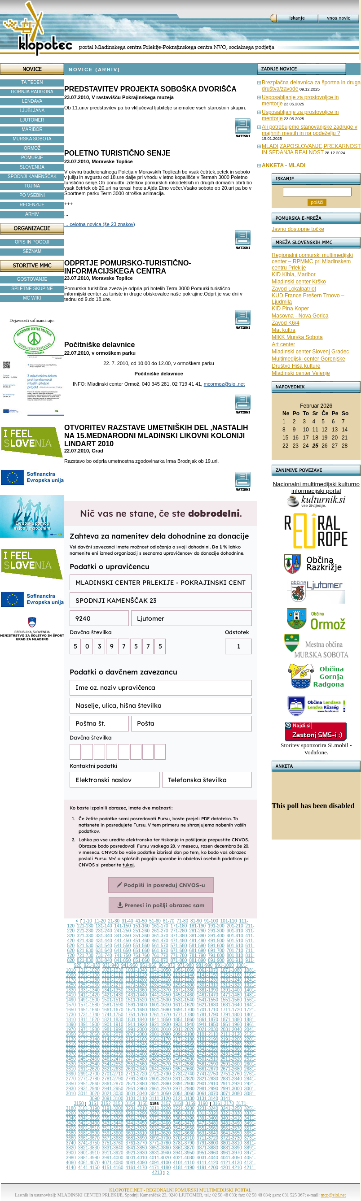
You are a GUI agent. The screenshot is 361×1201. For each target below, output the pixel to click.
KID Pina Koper (290, 308)
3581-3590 (89, 1133)
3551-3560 (207, 1128)
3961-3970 (231, 1152)
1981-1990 (112, 1029)
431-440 (104, 940)
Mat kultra (283, 330)
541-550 (122, 945)
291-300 (216, 930)
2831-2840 (231, 1078)
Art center (283, 344)
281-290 (197, 930)
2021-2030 (207, 1029)
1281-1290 (160, 985)
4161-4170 (136, 1167)
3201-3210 (136, 1108)
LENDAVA (32, 101)
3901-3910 (89, 1152)
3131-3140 (207, 1098)
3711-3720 (207, 1138)
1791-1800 (231, 1014)
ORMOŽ (32, 148)
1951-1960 (231, 1024)
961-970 (166, 965)
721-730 (85, 955)
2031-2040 (231, 1029)
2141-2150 (112, 1039)
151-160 (141, 925)
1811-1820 (89, 1019)
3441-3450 (136, 1123)
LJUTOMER (32, 119)
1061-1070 (207, 970)
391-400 (216, 935)
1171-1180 (89, 980)
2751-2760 (231, 1073)
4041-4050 (231, 1157)
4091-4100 (160, 1162)
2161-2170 (160, 1039)
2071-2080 (136, 1034)
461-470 (160, 940)
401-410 (235, 935)
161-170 (160, 925)
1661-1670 (112, 1009)
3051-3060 (183, 1093)
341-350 (122, 935)
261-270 (160, 930)
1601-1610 (160, 1004)
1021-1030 (112, 970)
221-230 (85, 930)
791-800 (216, 955)
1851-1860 (183, 1019)
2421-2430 (207, 1054)
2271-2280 (231, 1044)
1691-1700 (183, 1009)
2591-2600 (231, 1064)
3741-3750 (89, 1142)
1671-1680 (136, 1009)
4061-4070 (89, 1162)
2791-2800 (136, 1078)
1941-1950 (207, 1024)
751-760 (141, 955)
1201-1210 (160, 980)
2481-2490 (160, 1059)
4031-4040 (207, 1157)
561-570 (160, 945)
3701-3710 (183, 1138)
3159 (190, 1103)
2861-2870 (112, 1083)
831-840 (104, 960)
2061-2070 (112, 1034)
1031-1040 (136, 970)
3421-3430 (89, 1123)
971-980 (185, 965)
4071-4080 (112, 1162)
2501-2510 (207, 1059)
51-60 (155, 920)
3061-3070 (207, 1093)
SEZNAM (32, 251)
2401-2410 (160, 1054)
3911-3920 (112, 1152)
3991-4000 (112, 1157)
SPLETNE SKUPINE (32, 288)
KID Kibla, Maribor (293, 274)
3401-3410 (231, 1118)
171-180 (179, 925)
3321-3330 (231, 1113)
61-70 (169, 920)
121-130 (85, 925)
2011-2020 (183, 1029)
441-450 (122, 940)
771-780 (179, 955)
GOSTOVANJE (32, 279)
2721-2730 (160, 1073)
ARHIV (32, 214)
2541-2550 (112, 1064)
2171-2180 (183, 1039)
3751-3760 (112, 1142)
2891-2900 (183, 1083)
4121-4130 (231, 1162)
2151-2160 (136, 1039)
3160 (202, 1103)
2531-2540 (89, 1064)
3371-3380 (160, 1118)
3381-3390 (183, 1118)
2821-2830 (207, 1078)
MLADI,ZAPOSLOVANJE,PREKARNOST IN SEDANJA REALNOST (311, 149)
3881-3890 (231, 1147)
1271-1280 (136, 985)
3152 (105, 1103)
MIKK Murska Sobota (297, 337)
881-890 (197, 960)
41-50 (141, 920)
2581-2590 (207, 1064)
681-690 (197, 950)
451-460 (141, 940)
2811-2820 (183, 1078)
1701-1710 (207, 1009)
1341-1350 (112, 990)
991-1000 (224, 965)
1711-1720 (231, 1009)
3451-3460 (160, 1123)
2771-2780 (89, 1078)
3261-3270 (89, 1113)
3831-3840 (112, 1147)
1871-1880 (231, 1019)
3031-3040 (136, 1093)
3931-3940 (160, 1152)
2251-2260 (183, 1044)
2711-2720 (136, 1073)
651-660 (141, 950)
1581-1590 (112, 1004)
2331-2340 (183, 1049)
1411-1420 (89, 994)
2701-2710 (112, 1073)
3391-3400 (207, 1118)
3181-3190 (89, 1108)
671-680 (179, 950)
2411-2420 (183, 1054)
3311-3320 (207, 1113)
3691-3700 (160, 1138)
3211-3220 (160, 1108)
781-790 (197, 955)
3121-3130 (183, 1098)
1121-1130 (160, 975)
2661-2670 (207, 1068)
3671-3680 (112, 1138)
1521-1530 (160, 999)
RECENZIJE (32, 204)
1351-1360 (136, 990)
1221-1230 (207, 980)
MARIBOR (32, 129)
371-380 (179, 935)
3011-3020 (89, 1093)
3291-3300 (160, 1113)
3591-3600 (112, 1133)
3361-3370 (136, 1118)
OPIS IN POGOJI (32, 241)
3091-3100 (112, 1098)
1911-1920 (136, 1024)
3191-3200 (112, 1108)
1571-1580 (89, 1004)
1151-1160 (231, 975)
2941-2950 (112, 1088)
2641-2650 (160, 1068)
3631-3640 (207, 1133)
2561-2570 (160, 1064)
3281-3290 (136, 1113)
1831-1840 (136, 1019)
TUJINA (32, 185)
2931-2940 (89, 1088)
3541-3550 (183, 1128)
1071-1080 (231, 970)
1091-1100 (89, 975)
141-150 (122, 925)
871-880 (179, 960)
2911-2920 (231, 1083)
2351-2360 (231, 1049)
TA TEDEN (32, 82)
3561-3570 (231, 1128)
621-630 (85, 950)
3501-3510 (89, 1128)
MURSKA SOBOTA (32, 138)
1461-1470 (207, 994)
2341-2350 (207, 1049)
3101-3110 (136, 1098)
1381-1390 (207, 990)
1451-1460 (183, 994)
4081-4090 (136, 1162)
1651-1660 (89, 1009)
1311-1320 (231, 985)
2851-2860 (89, 1083)
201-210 (235, 925)
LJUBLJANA (32, 110)
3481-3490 (231, 1123)
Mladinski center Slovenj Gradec (310, 351)
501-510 (235, 940)
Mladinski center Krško (299, 281)
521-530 (85, 945)
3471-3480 (207, 1123)
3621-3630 (183, 1133)
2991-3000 (231, 1088)
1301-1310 (207, 985)
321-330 (85, 935)
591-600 (216, 945)
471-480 (179, 940)
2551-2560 (136, 1064)
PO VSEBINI (32, 195)
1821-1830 (112, 1019)
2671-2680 (231, 1068)
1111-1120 (136, 975)
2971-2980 (183, 1088)
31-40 (127, 920)
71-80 (182, 920)
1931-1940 (183, 1024)
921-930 (92, 965)
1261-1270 (112, 985)
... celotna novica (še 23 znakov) (99, 224)
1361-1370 (160, 990)
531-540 (104, 945)
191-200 (216, 925)
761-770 (160, 955)
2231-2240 (136, 1044)
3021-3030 (112, 1093)
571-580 (179, 945)
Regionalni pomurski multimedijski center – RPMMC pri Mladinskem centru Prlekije (312, 261)
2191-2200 (231, 1039)
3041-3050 (160, 1093)
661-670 (160, 950)
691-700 (216, 950)
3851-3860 (160, 1147)
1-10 (87, 920)
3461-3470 (183, 1123)
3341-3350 (89, 1118)
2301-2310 (112, 1049)
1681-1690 (160, 1009)
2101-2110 (207, 1034)
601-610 (235, 945)
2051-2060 (89, 1034)
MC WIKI (32, 298)
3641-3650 (231, 1133)
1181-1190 (112, 980)
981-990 (204, 965)
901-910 (235, 960)
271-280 (179, 930)
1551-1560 (231, 999)
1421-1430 (112, 994)
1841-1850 (160, 1019)
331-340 (104, 935)
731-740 (104, 955)
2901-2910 (207, 1083)
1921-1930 (160, 1024)
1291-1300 (183, 985)
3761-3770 (136, 1142)
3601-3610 (136, 1133)
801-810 (235, 955)
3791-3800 (207, 1142)
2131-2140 (89, 1039)
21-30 (113, 920)
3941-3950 (183, 1152)
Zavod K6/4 (285, 323)
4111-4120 (207, 1162)
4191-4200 (207, 1167)
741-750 (122, 955)
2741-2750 (207, 1073)
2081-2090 (160, 1034)
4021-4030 (183, 1157)
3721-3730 (231, 1138)
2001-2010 (160, 1029)
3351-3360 (112, 1118)
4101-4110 (183, 1162)
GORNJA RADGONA (32, 91)
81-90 (196, 920)
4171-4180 (160, 1167)
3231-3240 (207, 1108)
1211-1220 (183, 980)
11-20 (100, 920)
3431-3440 (112, 1123)
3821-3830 (89, 1147)
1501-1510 (112, 999)
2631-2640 (136, 1068)
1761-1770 (160, 1014)
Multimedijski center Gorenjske (308, 359)
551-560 (141, 945)
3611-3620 (160, 1133)
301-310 (235, 930)
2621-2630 (112, 1068)
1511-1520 (136, 999)
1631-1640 (231, 1004)
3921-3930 (136, 1152)
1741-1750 (112, 1014)
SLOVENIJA (32, 167)
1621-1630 (207, 1004)
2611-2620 (89, 1068)
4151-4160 (112, 1167)
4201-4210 (231, 1167)
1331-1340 (89, 990)
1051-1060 (183, 970)
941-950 (129, 965)
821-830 (85, 960)
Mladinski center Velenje (301, 373)
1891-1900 (89, 1024)
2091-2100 (183, 1034)
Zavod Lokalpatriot (294, 289)
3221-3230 (183, 1108)
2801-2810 (160, 1078)
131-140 (104, 925)
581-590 (197, 945)
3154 (130, 1103)
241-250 (122, 930)
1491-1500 (89, 999)
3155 (142, 1103)
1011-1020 (89, 970)
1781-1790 (207, 1014)
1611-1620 (183, 1004)
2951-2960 (136, 1088)
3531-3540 (160, 1128)
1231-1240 (231, 980)
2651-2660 (183, 1068)
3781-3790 (183, 1142)
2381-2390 (112, 1054)
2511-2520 (231, 1059)
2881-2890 (160, 1083)
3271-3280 (112, 1113)
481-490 (197, 940)
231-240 (104, 930)
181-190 (197, 925)
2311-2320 (136, 1049)
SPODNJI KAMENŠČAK (32, 176)
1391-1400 (231, 990)
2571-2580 (183, 1064)
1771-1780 (183, 1014)
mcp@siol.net (333, 1194)
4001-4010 (136, 1157)
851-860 (141, 960)
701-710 (235, 950)
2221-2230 (112, 1044)
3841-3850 (136, 1147)
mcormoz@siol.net (224, 384)
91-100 (211, 920)
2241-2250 (160, 1044)
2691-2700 (89, 1073)
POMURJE (32, 157)
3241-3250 (231, 1108)
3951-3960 (207, 1152)
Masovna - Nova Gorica (300, 316)
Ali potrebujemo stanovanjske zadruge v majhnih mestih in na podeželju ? (309, 130)
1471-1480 (231, 994)
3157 (166, 1103)
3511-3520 (112, 1128)
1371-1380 (183, 990)
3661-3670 (89, 1138)
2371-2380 (89, 1054)
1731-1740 (89, 1014)
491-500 (216, 940)
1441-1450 (160, 994)
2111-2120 (231, 1034)
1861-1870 (207, 1019)
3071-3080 (231, 1093)
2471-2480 (136, 1059)
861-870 (160, 960)
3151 (93, 1103)
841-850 (122, 960)
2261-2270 (207, 1044)
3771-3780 (160, 1142)
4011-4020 (160, 1157)
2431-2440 (231, 1054)
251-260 (141, 930)
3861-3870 (183, 1147)
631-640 (104, 950)
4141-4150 (89, 1167)
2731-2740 (183, 1073)
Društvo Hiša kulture (296, 366)
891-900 (216, 960)
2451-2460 (89, 1059)
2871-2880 (136, 1083)
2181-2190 (207, 1039)
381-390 (197, 935)
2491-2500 (183, 1059)
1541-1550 (207, 999)
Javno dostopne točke (298, 229)
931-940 (110, 965)
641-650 (122, 950)
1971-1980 (89, 1029)
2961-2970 (160, 1088)
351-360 (141, 935)
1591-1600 (136, 1004)
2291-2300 (89, 1049)
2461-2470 (112, 1059)
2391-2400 (136, 1054)
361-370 (160, 935)
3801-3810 (231, 1142)
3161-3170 (223, 1103)
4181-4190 (183, 1167)
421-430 (85, 940)
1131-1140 (183, 975)
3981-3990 (89, 1157)
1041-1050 (160, 970)
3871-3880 (207, 1147)
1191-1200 (136, 980)
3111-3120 (160, 1098)
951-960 (148, 965)
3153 (118, 1103)
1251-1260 (89, 985)
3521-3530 (136, 1128)
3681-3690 (136, 1138)
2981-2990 (207, 1088)
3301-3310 (183, 1113)
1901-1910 (112, 1024)
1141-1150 (207, 975)
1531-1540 (183, 999)
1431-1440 (136, 994)
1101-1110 (112, 975)
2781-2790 (112, 1078)
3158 (178, 1103)
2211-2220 (89, 1044)
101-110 (228, 920)
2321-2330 (160, 1049)
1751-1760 (136, 1014)
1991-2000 (136, 1029)
